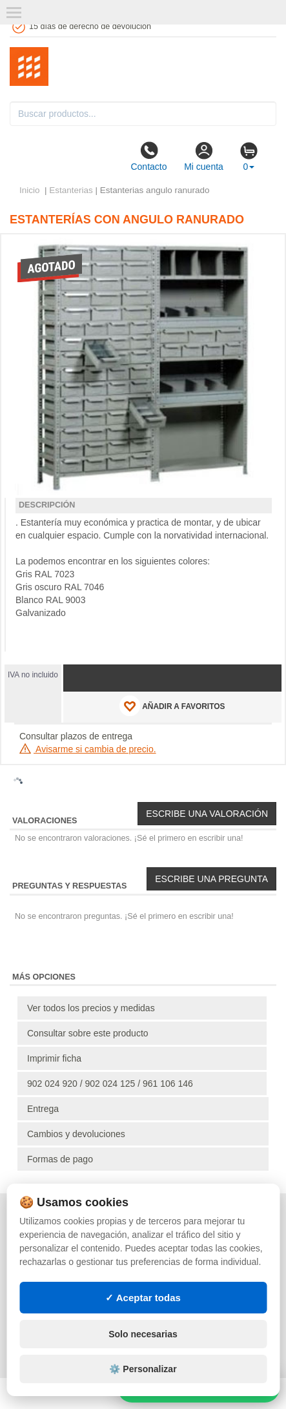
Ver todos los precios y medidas (91, 1008)
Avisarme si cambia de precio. (87, 749)
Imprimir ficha (54, 1058)
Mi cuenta (203, 156)
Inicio (29, 190)
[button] (260, 249)
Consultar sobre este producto (87, 1033)
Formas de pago (60, 1159)
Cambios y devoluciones (76, 1134)
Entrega (43, 1109)
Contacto (148, 156)
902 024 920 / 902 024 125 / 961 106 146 (110, 1083)
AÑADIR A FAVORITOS (172, 705)
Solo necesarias (143, 1334)
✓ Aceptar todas (143, 1297)
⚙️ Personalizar (142, 1369)
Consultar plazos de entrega (75, 736)
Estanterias (71, 190)
